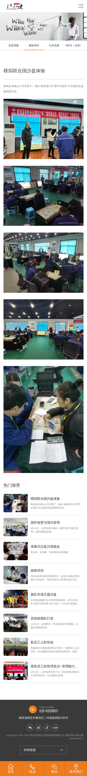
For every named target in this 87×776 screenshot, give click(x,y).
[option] (13, 45)
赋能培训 (34, 45)
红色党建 (54, 45)
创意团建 (14, 45)
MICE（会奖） (74, 45)
